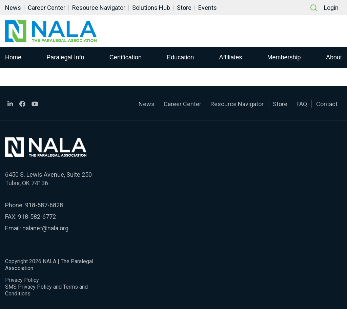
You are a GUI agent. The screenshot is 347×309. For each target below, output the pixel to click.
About (334, 57)
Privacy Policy (22, 280)
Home (13, 57)
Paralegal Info (65, 57)
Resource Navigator (98, 7)
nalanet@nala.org (45, 228)
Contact (327, 104)
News (13, 7)
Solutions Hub (151, 7)
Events (207, 7)
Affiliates (230, 57)
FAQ (302, 104)
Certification (125, 57)
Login (331, 7)
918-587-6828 (44, 205)
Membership (284, 57)
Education (180, 57)
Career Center (46, 7)
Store (184, 7)
